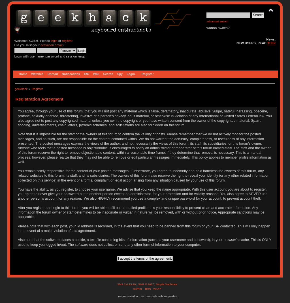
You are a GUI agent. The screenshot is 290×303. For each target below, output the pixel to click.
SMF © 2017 (146, 284)
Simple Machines (166, 284)
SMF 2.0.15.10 (127, 284)
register (67, 40)
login (54, 40)
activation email (51, 45)
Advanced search (217, 21)
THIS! (271, 43)
